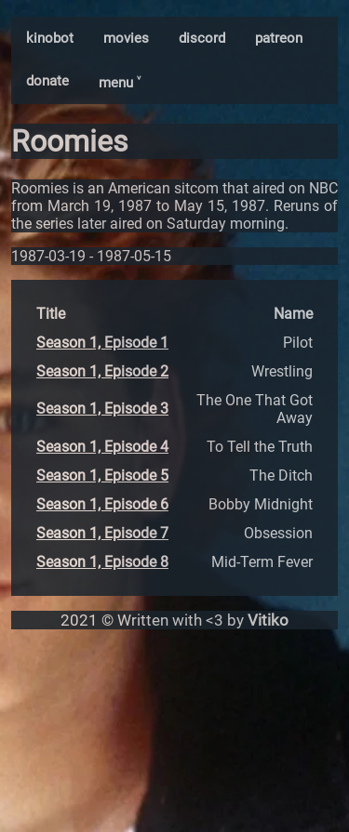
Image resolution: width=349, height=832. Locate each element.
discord (202, 38)
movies (126, 38)
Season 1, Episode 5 (102, 475)
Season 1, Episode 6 (102, 504)
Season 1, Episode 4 (102, 447)
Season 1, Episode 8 (102, 562)
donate (47, 81)
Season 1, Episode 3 (102, 408)
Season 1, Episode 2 (102, 371)
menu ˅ (120, 82)
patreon (278, 38)
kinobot (50, 38)
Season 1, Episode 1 (102, 342)
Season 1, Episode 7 (102, 533)
